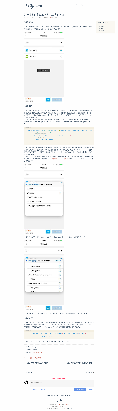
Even (67, 404)
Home (71, 5)
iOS (33, 17)
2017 (37, 17)
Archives (77, 5)
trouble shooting (44, 17)
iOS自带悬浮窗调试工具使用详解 (58, 159)
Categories (88, 5)
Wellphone (33, 5)
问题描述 (102, 26)
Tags (82, 5)
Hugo (58, 404)
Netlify (70, 409)
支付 (31, 358)
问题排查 (102, 28)
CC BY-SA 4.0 (37, 352)
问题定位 (102, 30)
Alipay (27, 358)
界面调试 (38, 358)
